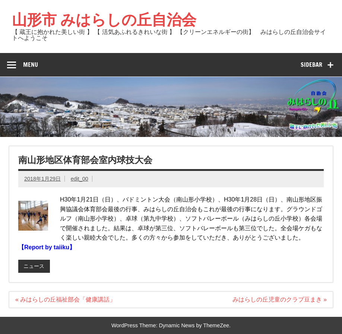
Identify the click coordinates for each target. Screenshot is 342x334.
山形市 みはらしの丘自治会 (104, 19)
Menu (30, 64)
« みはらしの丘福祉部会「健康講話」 (65, 299)
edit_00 (79, 179)
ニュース (33, 266)
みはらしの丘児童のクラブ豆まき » (279, 299)
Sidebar (311, 64)
